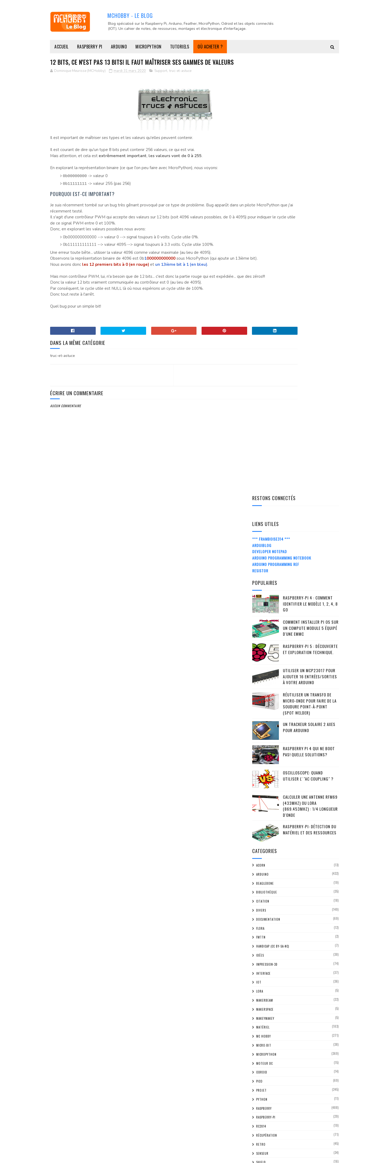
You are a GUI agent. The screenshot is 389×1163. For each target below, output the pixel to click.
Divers (261, 473)
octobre (271, 872)
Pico (259, 644)
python (261, 662)
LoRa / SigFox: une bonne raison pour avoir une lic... (296, 1042)
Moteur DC (264, 626)
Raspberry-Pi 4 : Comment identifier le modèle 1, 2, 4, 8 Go (310, 166)
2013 (263, 1115)
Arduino (119, 46)
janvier (270, 1061)
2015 (263, 1100)
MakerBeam (264, 563)
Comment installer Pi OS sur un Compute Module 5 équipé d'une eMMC (311, 190)
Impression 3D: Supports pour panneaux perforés (298, 969)
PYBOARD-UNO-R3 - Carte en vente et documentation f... (294, 1011)
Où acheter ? (210, 46)
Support (160, 81)
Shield (261, 725)
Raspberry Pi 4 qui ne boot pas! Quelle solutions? (309, 314)
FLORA (260, 491)
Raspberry (264, 671)
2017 (263, 1085)
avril (268, 917)
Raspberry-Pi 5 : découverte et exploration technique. (310, 212)
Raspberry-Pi (265, 680)
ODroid (261, 635)
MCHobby (71, 1156)
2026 (263, 805)
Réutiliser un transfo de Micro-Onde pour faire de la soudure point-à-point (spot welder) (309, 266)
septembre (273, 879)
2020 (263, 850)
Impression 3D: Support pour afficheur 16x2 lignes (298, 945)
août (268, 887)
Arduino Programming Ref (275, 127)
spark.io (262, 734)
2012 (263, 1123)
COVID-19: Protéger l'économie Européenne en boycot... (289, 1030)
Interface (263, 536)
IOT (258, 545)
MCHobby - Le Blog (130, 15)
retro (261, 707)
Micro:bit (263, 608)
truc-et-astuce (180, 81)
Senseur (262, 716)
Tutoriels (179, 46)
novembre (272, 864)
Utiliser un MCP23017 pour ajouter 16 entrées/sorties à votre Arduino (310, 239)
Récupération (266, 698)
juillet (270, 894)
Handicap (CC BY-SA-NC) (272, 509)
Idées (260, 518)
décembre (272, 856)
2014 (263, 1108)
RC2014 (261, 689)
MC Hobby (263, 599)
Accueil (61, 46)
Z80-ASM (262, 779)
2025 (263, 812)
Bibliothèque (266, 455)
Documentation (268, 482)
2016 (263, 1093)
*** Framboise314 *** (271, 101)
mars (268, 924)
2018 (263, 1077)
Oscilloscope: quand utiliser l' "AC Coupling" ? (308, 338)
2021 (263, 842)
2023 (263, 827)
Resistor (260, 133)
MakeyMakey (265, 581)
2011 (263, 1130)
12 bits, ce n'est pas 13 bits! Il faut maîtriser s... (294, 933)
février (270, 1053)
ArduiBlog (261, 108)
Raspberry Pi (89, 46)
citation (262, 464)
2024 (263, 820)
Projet (261, 653)
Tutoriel (263, 770)
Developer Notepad (269, 114)
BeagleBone (265, 446)
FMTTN (261, 500)
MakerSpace (265, 572)
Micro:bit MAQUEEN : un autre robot (294, 1020)
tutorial (263, 761)
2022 (263, 835)
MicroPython (148, 46)
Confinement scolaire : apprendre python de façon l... (300, 957)
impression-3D (267, 527)
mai (266, 909)
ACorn (260, 428)
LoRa (259, 554)
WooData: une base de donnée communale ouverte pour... (299, 987)
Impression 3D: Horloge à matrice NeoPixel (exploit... (292, 999)
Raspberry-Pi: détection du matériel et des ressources (309, 392)
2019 (263, 1070)
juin (267, 902)
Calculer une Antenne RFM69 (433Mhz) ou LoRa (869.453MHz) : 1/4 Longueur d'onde (310, 369)
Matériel (263, 590)
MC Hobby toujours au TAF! (286, 978)
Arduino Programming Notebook (281, 120)
